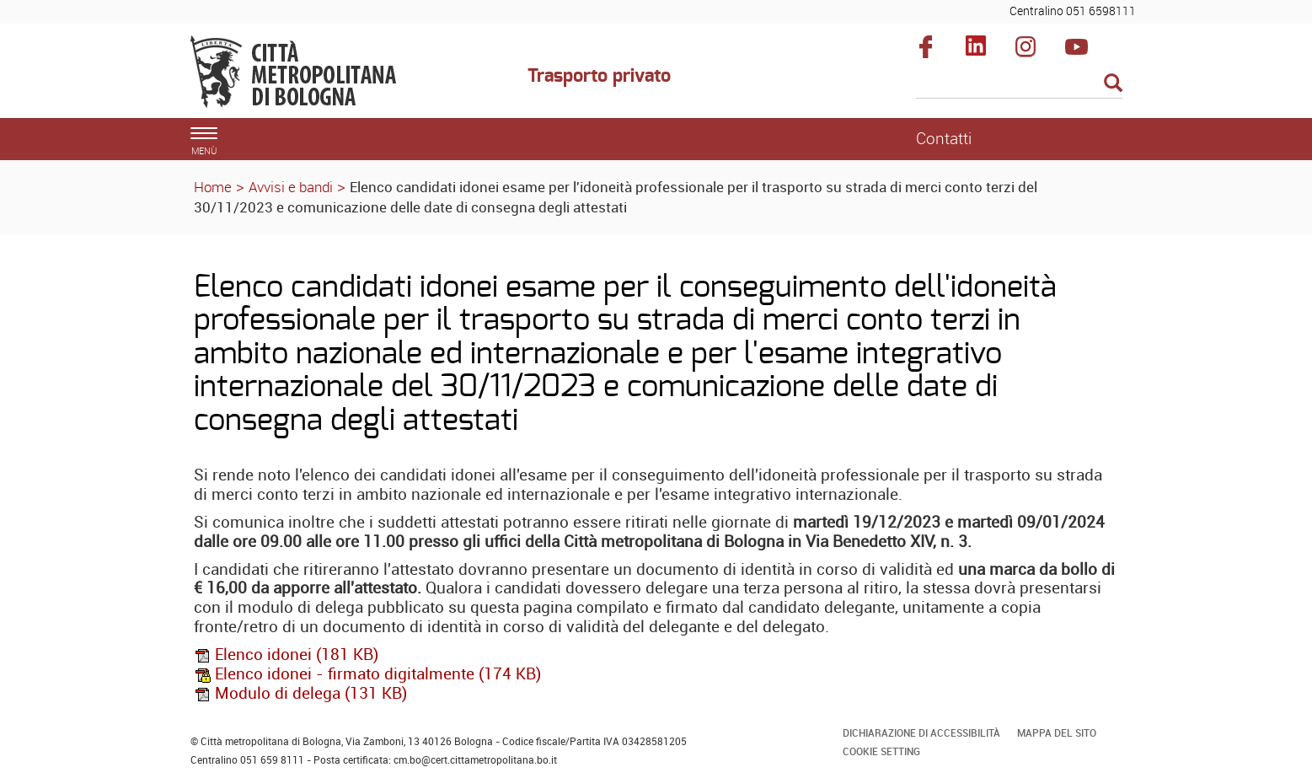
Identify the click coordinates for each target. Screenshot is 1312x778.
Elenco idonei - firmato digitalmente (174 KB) (367, 673)
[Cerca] (1019, 84)
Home (213, 186)
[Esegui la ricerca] (1113, 84)
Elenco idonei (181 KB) (286, 654)
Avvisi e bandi (291, 186)
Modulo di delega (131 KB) (300, 693)
